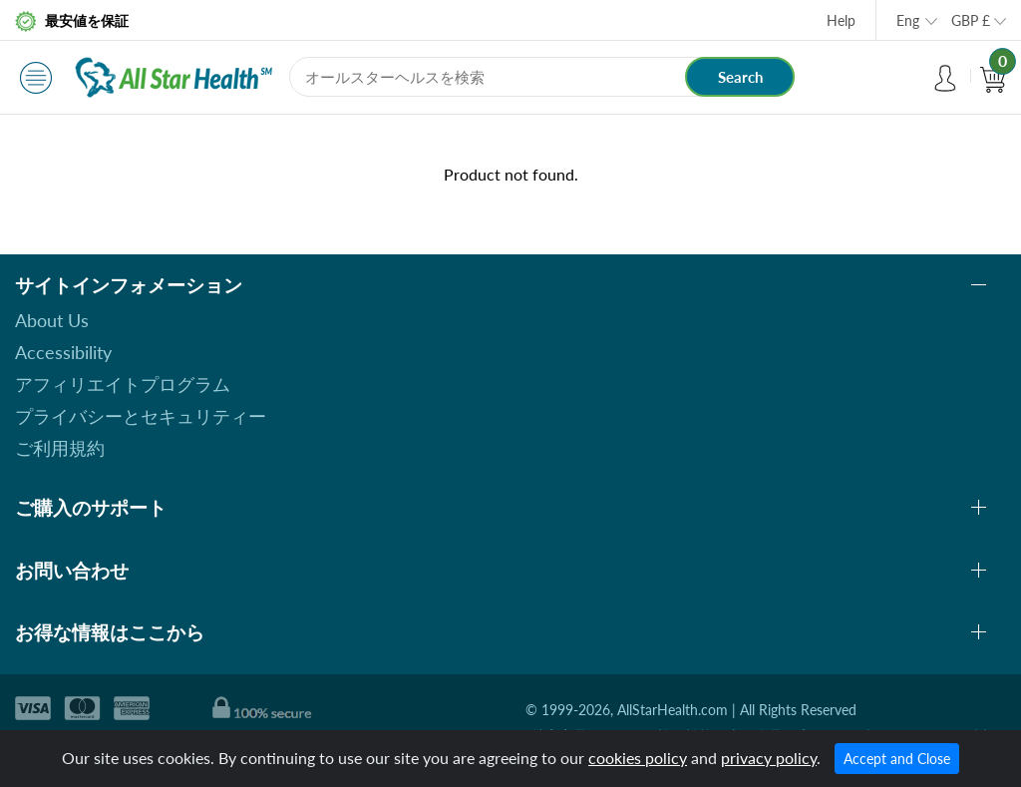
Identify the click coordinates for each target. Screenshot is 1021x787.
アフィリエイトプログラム (122, 384)
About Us (52, 320)
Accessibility (63, 352)
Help (841, 20)
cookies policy (637, 757)
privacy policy (769, 757)
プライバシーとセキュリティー (140, 416)
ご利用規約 (60, 448)
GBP (970, 20)
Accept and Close (897, 758)
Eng (907, 20)
